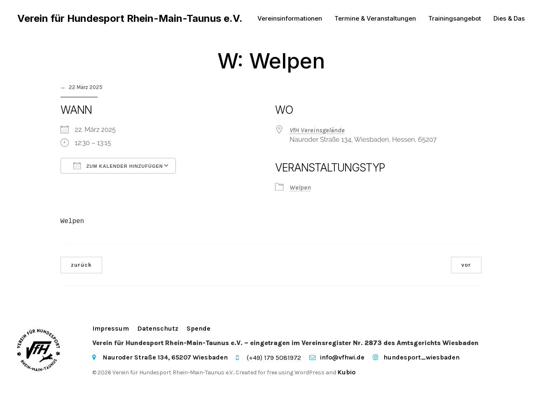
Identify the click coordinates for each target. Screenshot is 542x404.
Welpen (300, 188)
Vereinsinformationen (289, 18)
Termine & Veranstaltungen (375, 18)
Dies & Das (509, 18)
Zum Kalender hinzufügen (118, 165)
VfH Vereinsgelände (317, 130)
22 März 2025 (86, 88)
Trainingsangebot (454, 18)
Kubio (346, 372)
